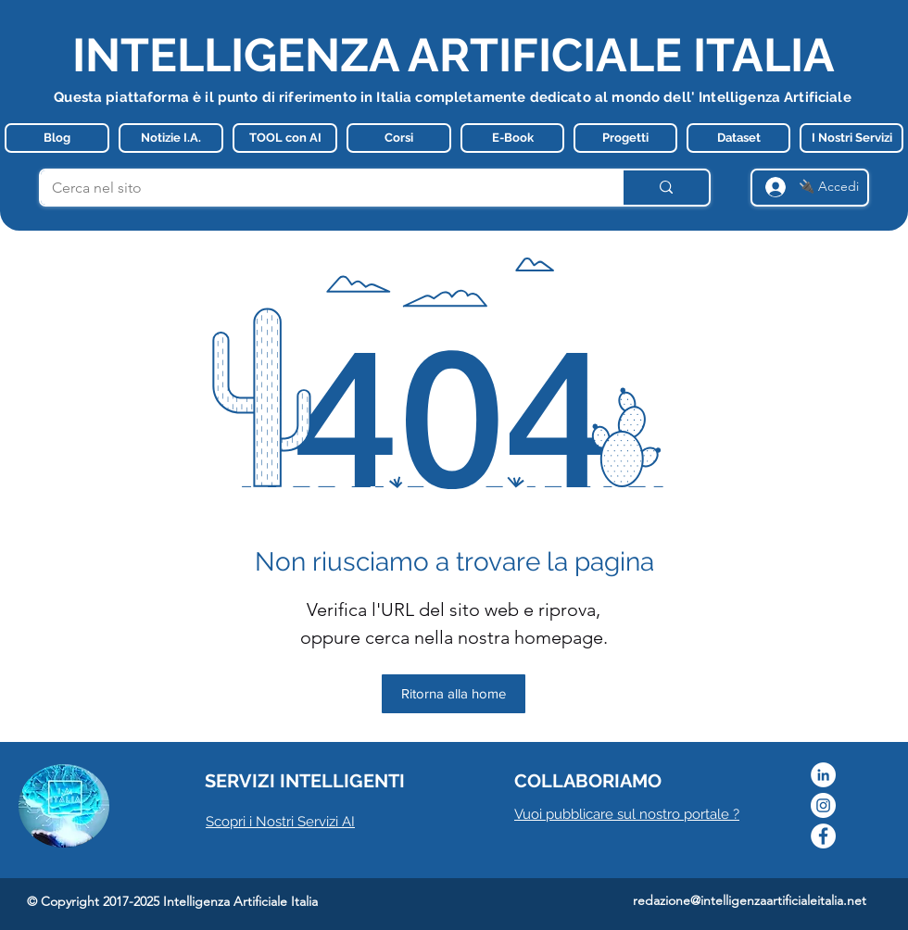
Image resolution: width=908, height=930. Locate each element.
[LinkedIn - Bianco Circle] (823, 774)
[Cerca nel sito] (317, 188)
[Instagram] (823, 805)
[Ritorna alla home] (453, 693)
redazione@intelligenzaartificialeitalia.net (749, 900)
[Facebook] (823, 835)
